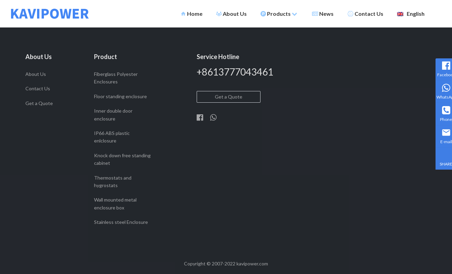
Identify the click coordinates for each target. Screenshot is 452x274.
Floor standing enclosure (120, 96)
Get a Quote (39, 103)
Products (278, 13)
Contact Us (365, 13)
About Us (231, 13)
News (323, 13)
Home (191, 13)
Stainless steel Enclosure (121, 222)
